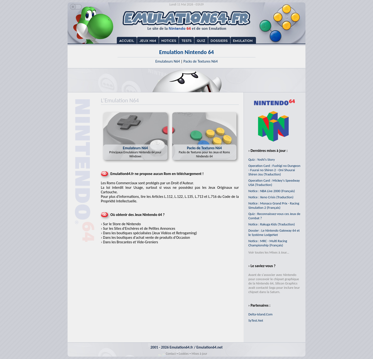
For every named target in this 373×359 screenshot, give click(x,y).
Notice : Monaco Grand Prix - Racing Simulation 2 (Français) (273, 205)
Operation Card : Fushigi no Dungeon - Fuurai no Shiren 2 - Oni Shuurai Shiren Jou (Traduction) (274, 170)
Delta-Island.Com (260, 314)
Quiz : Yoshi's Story (261, 159)
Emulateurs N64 (167, 61)
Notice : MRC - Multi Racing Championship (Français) (267, 243)
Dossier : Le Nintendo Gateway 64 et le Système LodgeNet (274, 232)
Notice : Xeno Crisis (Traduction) (270, 197)
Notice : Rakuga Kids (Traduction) (271, 224)
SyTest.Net (255, 320)
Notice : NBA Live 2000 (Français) (271, 191)
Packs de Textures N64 (200, 61)
